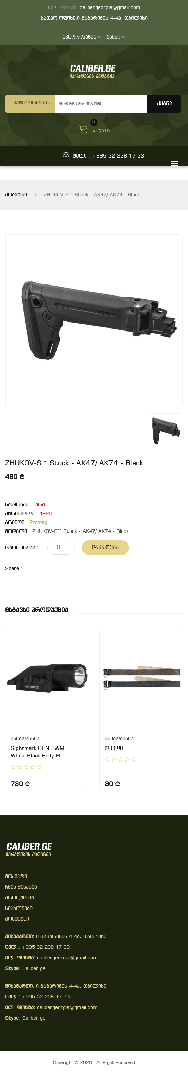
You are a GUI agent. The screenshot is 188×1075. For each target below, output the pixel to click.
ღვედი (114, 748)
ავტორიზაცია (82, 37)
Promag (38, 522)
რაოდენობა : (22, 547)
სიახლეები (19, 908)
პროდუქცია (19, 898)
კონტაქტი (17, 919)
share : (14, 568)
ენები (115, 37)
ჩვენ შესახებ (21, 887)
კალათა (94, 128)
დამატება (105, 547)
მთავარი (16, 194)
